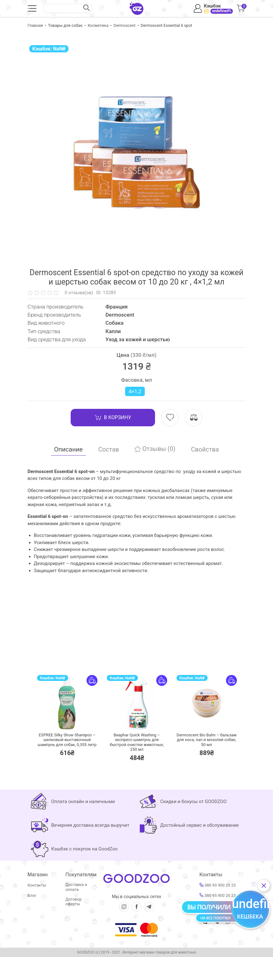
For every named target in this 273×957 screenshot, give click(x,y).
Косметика (98, 25)
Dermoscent (124, 25)
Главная (35, 25)
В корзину (113, 417)
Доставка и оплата (76, 887)
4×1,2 (135, 391)
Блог (32, 895)
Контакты (37, 885)
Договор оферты (73, 902)
